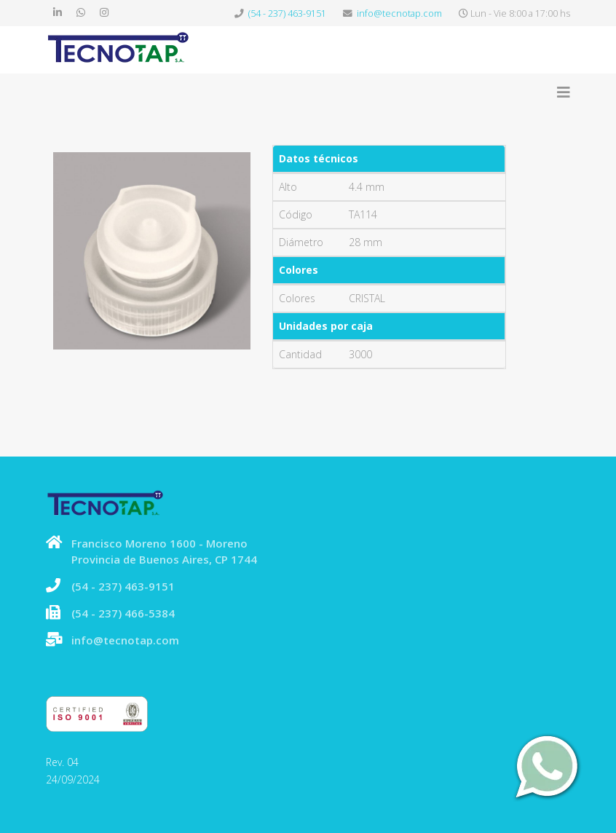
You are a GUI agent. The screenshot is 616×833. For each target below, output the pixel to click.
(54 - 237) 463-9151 (287, 13)
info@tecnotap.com (399, 13)
